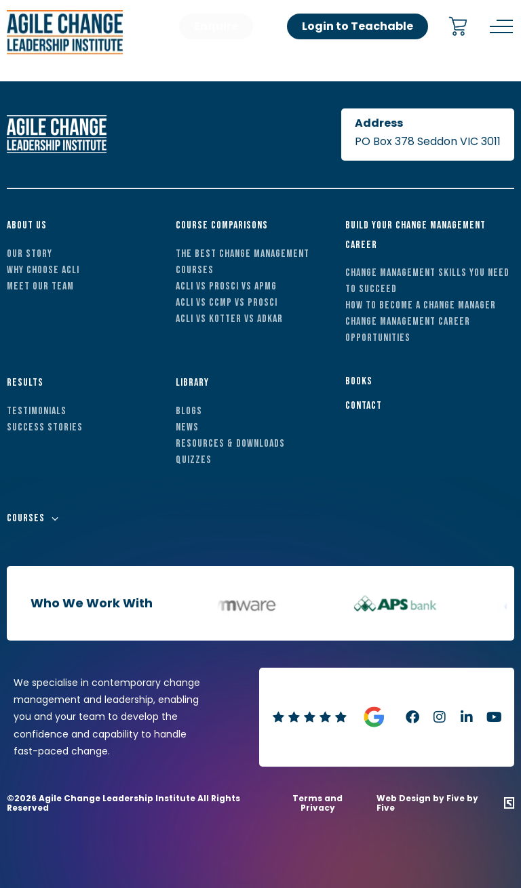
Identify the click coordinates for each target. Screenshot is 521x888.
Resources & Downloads (230, 443)
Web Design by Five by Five (427, 803)
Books (358, 381)
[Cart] (458, 27)
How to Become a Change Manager (420, 305)
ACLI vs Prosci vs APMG (226, 286)
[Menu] (501, 26)
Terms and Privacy (317, 802)
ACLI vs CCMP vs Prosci (226, 302)
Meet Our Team (40, 286)
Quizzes (194, 459)
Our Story (29, 253)
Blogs (189, 411)
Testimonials (36, 411)
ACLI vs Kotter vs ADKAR (229, 318)
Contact (363, 405)
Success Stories (45, 427)
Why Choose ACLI (43, 270)
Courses (26, 518)
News (187, 427)
